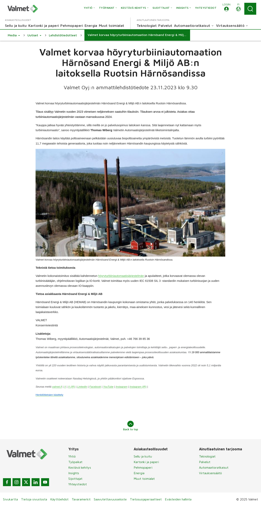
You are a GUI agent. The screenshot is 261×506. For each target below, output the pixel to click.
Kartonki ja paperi (146, 462)
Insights (73, 473)
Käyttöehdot (59, 499)
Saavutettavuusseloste (110, 499)
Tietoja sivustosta (34, 499)
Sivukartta (10, 499)
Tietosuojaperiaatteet (146, 499)
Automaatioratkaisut (213, 467)
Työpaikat (75, 462)
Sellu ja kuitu (143, 456)
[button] (226, 9)
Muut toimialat (144, 478)
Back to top (130, 426)
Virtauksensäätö (210, 473)
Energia (139, 473)
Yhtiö (72, 456)
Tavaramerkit (81, 499)
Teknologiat (207, 456)
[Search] (250, 9)
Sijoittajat (75, 478)
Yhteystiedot (77, 484)
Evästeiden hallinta (178, 499)
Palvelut (204, 462)
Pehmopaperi (143, 467)
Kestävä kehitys (79, 467)
